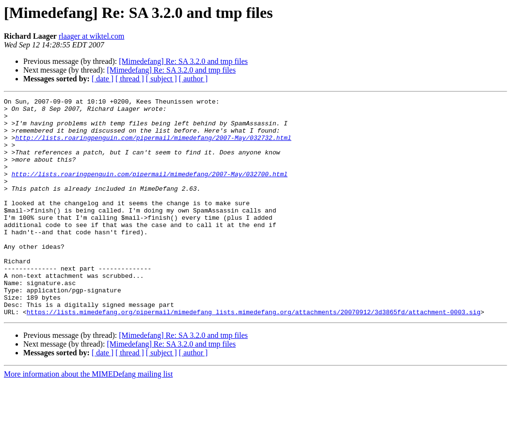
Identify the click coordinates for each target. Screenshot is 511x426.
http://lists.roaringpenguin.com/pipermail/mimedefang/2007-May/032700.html (149, 189)
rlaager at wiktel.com (92, 36)
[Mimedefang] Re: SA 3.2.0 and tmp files (183, 61)
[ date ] (102, 79)
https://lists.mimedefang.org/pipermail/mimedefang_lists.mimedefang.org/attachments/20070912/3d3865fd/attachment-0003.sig (253, 355)
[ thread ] (129, 79)
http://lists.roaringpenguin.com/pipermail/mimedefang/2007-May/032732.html (153, 146)
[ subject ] (161, 79)
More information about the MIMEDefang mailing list (88, 417)
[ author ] (193, 79)
